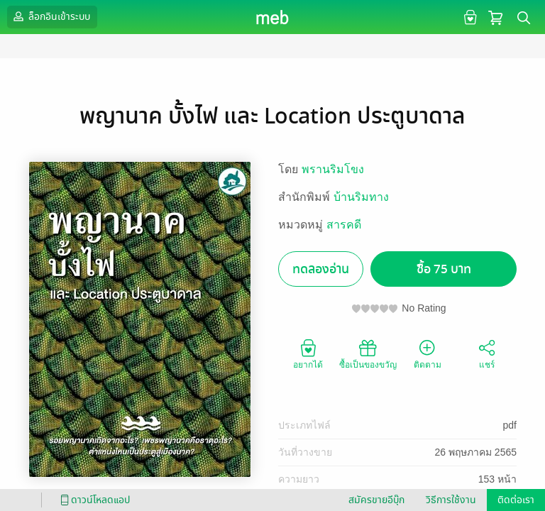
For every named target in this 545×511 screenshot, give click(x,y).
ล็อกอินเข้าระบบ (50, 16)
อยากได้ (308, 353)
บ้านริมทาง (361, 197)
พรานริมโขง (333, 169)
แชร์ (486, 353)
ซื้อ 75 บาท (444, 269)
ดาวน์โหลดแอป (93, 500)
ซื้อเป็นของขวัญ (368, 353)
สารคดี (343, 225)
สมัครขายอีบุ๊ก (376, 500)
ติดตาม (427, 353)
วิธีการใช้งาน (451, 500)
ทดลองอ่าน (320, 269)
